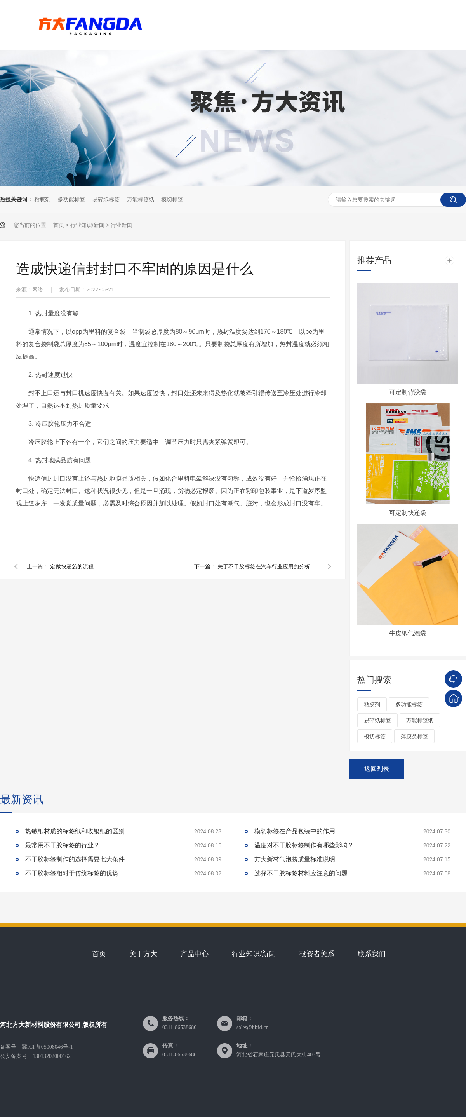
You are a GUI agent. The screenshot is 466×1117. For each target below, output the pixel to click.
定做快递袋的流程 (72, 566)
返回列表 (376, 768)
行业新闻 (121, 225)
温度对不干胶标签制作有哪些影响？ (304, 845)
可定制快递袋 (407, 512)
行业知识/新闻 (87, 225)
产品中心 (195, 953)
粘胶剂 (42, 199)
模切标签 (172, 199)
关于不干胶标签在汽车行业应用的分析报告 (267, 566)
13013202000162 (52, 1056)
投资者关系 (316, 953)
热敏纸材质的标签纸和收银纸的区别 (75, 831)
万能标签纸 (140, 199)
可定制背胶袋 (407, 392)
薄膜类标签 (414, 736)
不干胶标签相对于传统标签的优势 (71, 873)
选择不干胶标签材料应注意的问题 (301, 873)
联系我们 (372, 953)
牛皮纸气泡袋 (407, 633)
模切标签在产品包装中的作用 (294, 831)
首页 (58, 225)
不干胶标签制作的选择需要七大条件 (75, 859)
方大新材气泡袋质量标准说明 (294, 859)
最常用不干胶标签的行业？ (62, 845)
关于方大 (143, 953)
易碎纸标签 (106, 199)
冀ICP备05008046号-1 (47, 1047)
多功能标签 (71, 199)
